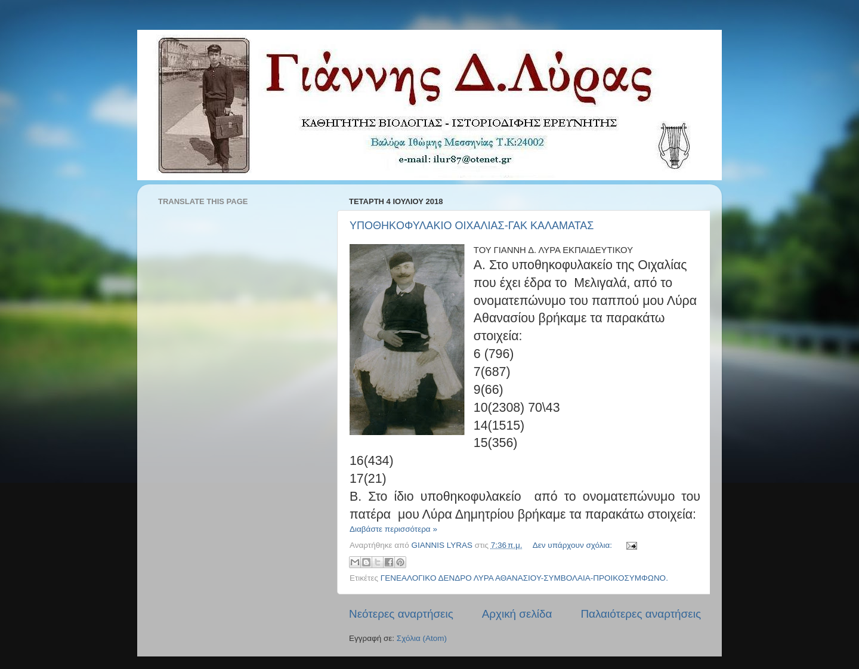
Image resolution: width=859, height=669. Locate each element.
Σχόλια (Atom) (422, 638)
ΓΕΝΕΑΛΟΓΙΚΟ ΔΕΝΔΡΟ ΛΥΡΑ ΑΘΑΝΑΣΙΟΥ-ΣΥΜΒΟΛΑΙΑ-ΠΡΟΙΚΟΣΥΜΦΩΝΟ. (524, 578)
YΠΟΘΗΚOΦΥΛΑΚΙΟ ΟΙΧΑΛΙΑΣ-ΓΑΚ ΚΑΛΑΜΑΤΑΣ (472, 226)
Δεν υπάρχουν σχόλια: (573, 545)
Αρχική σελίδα (517, 614)
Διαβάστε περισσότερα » (393, 529)
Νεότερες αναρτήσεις (401, 614)
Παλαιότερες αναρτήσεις (640, 614)
